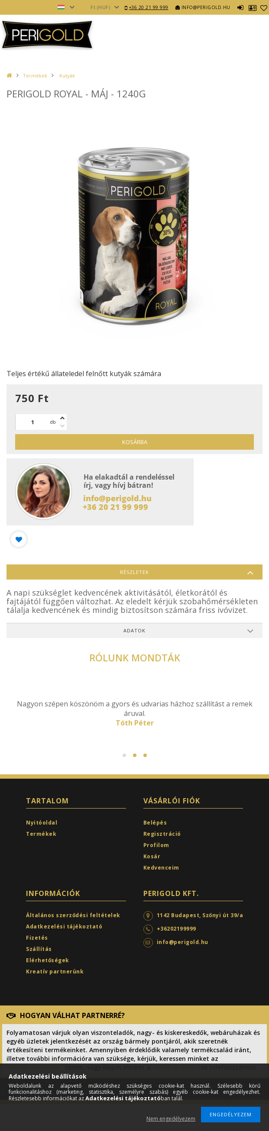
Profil (253, 7)
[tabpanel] (134, 713)
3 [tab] (145, 755)
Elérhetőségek (47, 960)
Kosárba (134, 442)
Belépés (240, 7)
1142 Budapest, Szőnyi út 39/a (200, 915)
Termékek (35, 75)
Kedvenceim (161, 867)
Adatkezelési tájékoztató (64, 926)
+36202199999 (176, 928)
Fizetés (37, 937)
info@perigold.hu (202, 7)
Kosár (152, 856)
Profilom (156, 845)
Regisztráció (162, 834)
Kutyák (66, 75)
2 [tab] (134, 755)
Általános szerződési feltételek (73, 915)
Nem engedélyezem (170, 1118)
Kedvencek (264, 7)
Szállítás (39, 949)
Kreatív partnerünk (55, 971)
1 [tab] (124, 755)
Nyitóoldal (41, 822)
